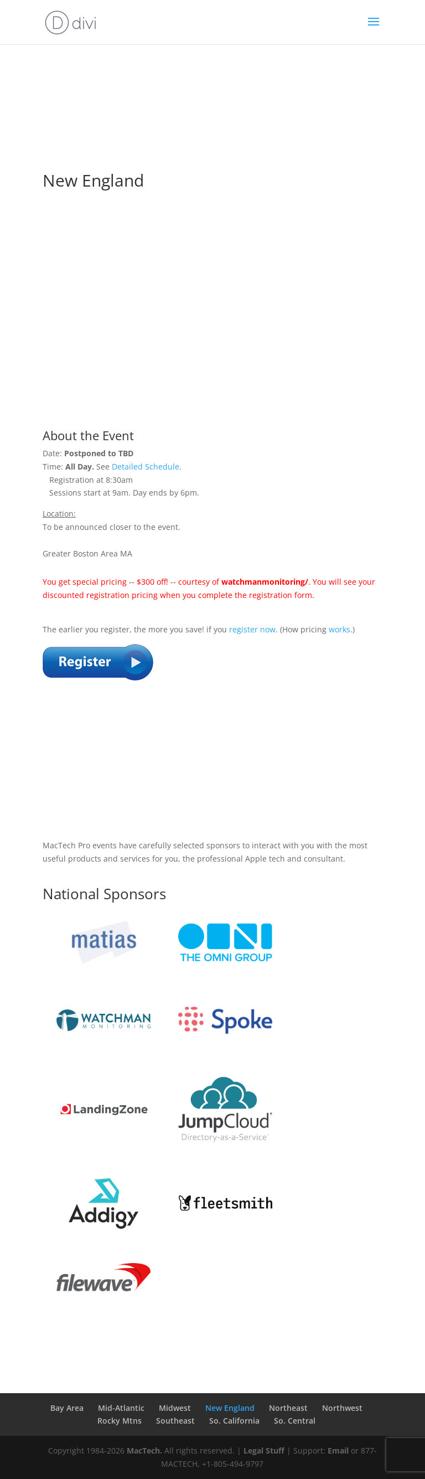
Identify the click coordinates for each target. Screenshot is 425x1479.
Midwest (175, 1408)
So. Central (294, 1420)
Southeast (175, 1420)
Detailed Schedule (145, 466)
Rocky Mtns (119, 1420)
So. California (234, 1420)
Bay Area (67, 1408)
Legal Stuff (263, 1450)
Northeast (288, 1408)
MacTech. (144, 1450)
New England (230, 1408)
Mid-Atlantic (121, 1408)
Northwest (342, 1408)
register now (252, 629)
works (339, 629)
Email (338, 1450)
